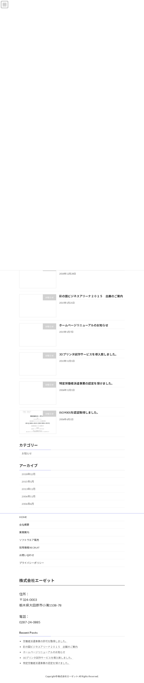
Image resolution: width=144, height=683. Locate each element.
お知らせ (27, 453)
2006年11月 (28, 496)
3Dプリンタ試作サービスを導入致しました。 (88, 354)
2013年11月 (28, 489)
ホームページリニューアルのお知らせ (83, 325)
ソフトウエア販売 (29, 539)
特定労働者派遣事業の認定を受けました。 (86, 383)
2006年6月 (28, 503)
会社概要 (24, 524)
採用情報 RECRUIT (29, 547)
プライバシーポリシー (31, 562)
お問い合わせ (26, 555)
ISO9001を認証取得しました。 (79, 412)
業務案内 (24, 532)
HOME (23, 517)
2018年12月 (28, 473)
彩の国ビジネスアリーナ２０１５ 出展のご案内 (91, 296)
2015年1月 (28, 481)
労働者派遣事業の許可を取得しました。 (45, 641)
